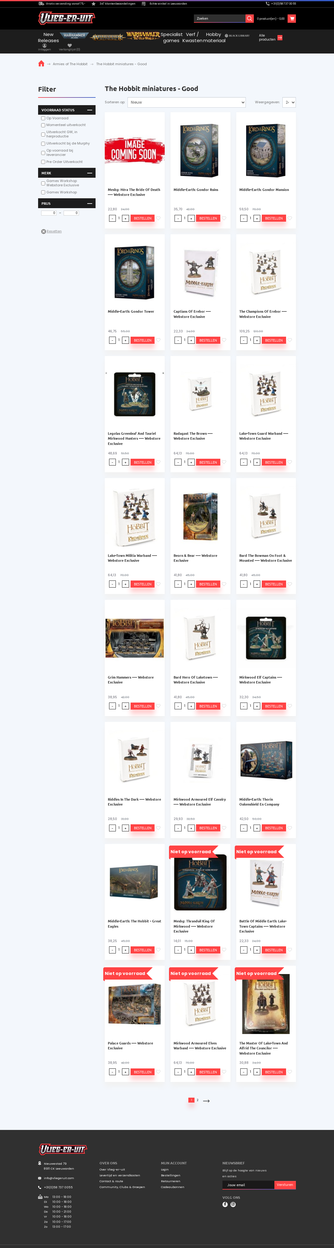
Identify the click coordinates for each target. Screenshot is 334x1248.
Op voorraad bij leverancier (59, 145)
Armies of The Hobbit (70, 56)
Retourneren (170, 1174)
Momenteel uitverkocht (66, 118)
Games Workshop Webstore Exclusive (62, 176)
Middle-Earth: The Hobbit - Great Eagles (134, 916)
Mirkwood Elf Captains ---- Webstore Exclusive (260, 672)
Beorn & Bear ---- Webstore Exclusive (195, 550)
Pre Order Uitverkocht (64, 155)
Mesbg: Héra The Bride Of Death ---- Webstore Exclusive (134, 184)
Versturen (285, 1177)
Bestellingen (170, 1168)
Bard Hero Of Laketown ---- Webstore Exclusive (196, 672)
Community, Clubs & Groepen (122, 1180)
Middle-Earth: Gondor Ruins (196, 182)
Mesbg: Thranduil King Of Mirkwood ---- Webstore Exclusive (194, 918)
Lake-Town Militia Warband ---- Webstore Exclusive (132, 550)
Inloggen (209, 18)
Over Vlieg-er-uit (112, 1162)
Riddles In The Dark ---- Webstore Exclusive (134, 794)
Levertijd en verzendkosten (120, 1168)
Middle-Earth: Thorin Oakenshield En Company (259, 794)
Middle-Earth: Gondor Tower (131, 303)
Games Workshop (61, 185)
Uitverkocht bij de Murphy (68, 136)
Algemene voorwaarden (249, 1243)
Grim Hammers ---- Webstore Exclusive (131, 672)
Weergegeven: (267, 95)
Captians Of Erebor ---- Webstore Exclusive (192, 306)
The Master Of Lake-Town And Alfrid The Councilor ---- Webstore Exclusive (263, 1040)
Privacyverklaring (283, 1243)
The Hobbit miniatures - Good (121, 56)
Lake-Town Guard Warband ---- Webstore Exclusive (263, 428)
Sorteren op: (115, 95)
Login (165, 1162)
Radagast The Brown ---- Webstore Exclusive (193, 428)
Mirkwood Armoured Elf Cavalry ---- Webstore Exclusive (200, 794)
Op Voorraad (57, 111)
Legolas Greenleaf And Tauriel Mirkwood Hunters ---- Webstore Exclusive (134, 430)
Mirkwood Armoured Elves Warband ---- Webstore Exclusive (200, 1038)
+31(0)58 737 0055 (58, 1180)
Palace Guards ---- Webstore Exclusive (130, 1038)
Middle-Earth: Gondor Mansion (264, 182)
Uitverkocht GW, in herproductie (61, 127)
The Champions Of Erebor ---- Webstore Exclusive (263, 306)
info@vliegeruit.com (59, 1171)
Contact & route (111, 1174)
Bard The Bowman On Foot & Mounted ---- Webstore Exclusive (265, 550)
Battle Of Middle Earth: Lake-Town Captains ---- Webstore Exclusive (263, 918)
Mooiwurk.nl (78, 1242)
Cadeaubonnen (172, 1180)
